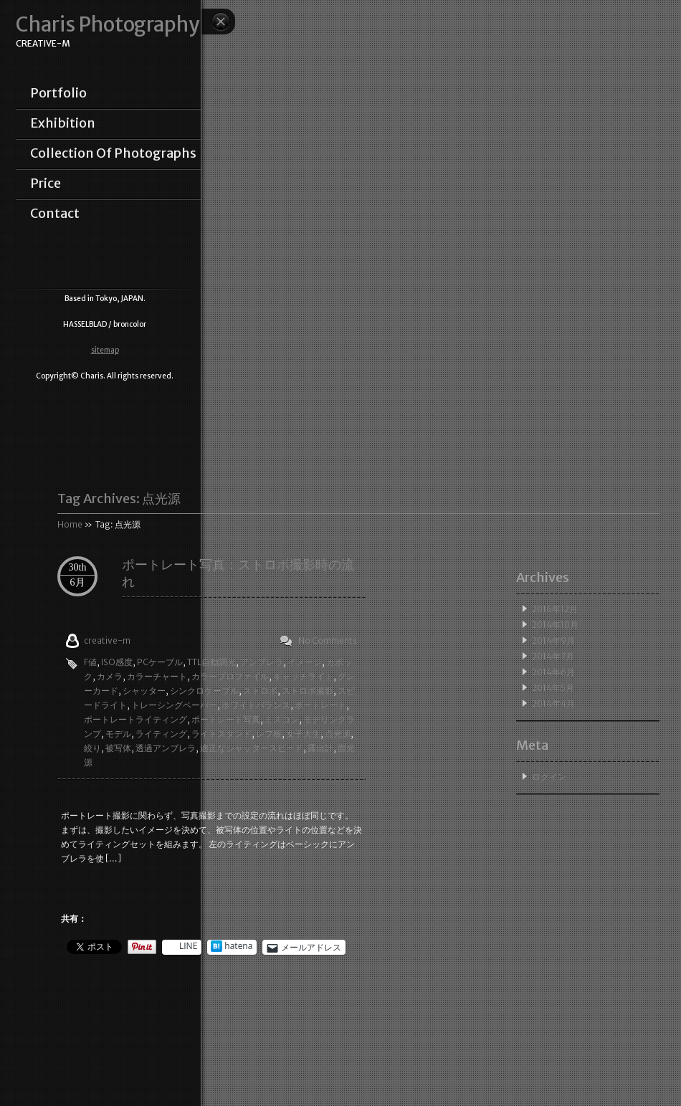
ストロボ (260, 690)
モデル (118, 733)
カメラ (110, 676)
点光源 (338, 733)
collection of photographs (113, 153)
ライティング (161, 733)
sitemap (105, 350)
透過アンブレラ (165, 748)
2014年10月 (555, 624)
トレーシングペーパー (174, 705)
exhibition (62, 123)
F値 (90, 662)
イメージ (304, 662)
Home (69, 524)
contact (55, 213)
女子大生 (303, 733)
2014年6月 (553, 672)
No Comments (327, 640)
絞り (92, 748)
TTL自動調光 (211, 662)
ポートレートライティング (135, 719)
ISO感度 (117, 662)
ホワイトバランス (256, 705)
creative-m (107, 640)
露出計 (320, 748)
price (45, 183)
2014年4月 (553, 703)
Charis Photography (107, 24)
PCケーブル (160, 662)
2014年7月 (553, 656)
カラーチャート (157, 676)
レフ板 (269, 733)
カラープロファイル (230, 676)
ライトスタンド (221, 733)
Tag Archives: (119, 498)
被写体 (118, 748)
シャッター (144, 690)
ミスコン (282, 719)
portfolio (58, 93)
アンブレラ (261, 662)
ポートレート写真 (225, 719)
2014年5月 (553, 687)
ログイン (549, 776)
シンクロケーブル (204, 690)
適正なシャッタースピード (251, 748)
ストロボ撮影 (307, 690)
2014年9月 (553, 640)
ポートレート (320, 705)
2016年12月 (555, 609)
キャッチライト (303, 676)
